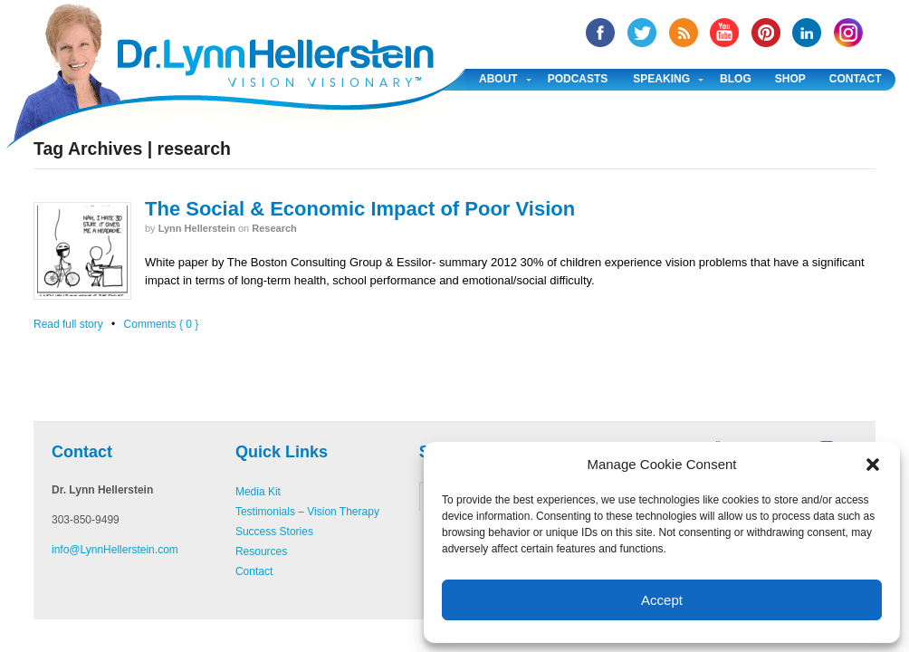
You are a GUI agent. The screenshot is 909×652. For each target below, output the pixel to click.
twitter (641, 32)
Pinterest (765, 32)
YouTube (724, 32)
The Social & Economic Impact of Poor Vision (360, 208)
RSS (683, 32)
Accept (662, 600)
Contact (855, 78)
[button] (873, 464)
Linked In (806, 32)
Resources (261, 551)
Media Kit (258, 491)
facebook (600, 32)
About (498, 78)
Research (274, 228)
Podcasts (578, 78)
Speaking (661, 78)
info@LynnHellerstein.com (115, 549)
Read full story (68, 324)
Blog (735, 78)
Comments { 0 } (161, 324)
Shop (790, 78)
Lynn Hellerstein (196, 228)
